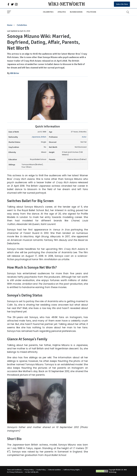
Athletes (62, 12)
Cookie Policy (41, 470)
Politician (91, 12)
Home (9, 25)
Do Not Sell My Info (31, 472)
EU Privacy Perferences (15, 472)
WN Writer (14, 73)
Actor (84, 137)
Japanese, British (39, 137)
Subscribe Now (122, 4)
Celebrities (48, 12)
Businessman (76, 12)
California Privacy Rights (71, 470)
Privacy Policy (29, 470)
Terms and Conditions (14, 470)
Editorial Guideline (54, 470)
